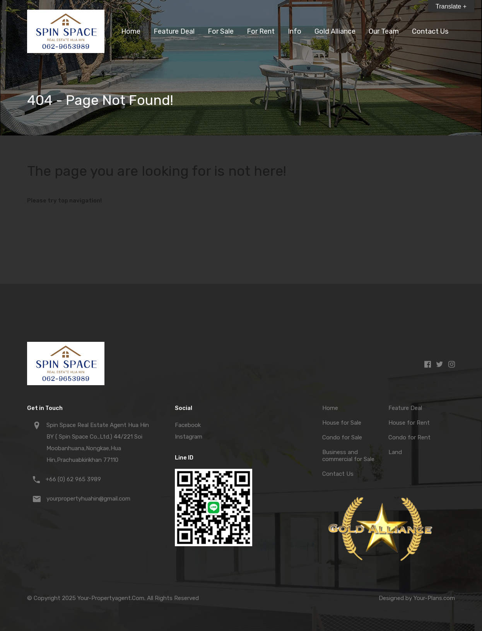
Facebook (188, 425)
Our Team (384, 31)
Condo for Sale (342, 437)
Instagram (188, 436)
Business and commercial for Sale (348, 456)
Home (130, 31)
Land (395, 452)
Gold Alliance (335, 31)
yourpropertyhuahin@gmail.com (88, 498)
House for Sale (341, 422)
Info (294, 31)
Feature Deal (174, 31)
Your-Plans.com (434, 598)
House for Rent (409, 422)
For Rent (261, 31)
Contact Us (430, 31)
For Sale (221, 31)
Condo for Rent (409, 437)
